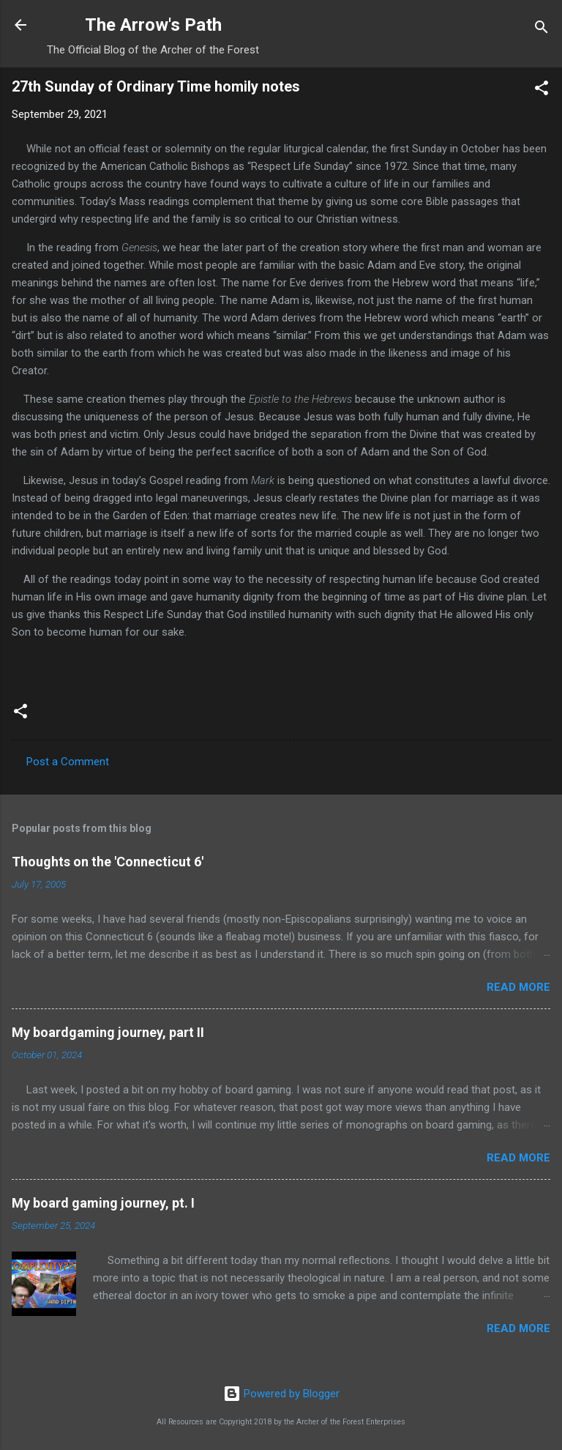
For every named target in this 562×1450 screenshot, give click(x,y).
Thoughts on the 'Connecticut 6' (107, 861)
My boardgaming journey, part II (108, 1032)
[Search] (541, 29)
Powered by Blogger (281, 1393)
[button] (541, 90)
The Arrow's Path (153, 25)
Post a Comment (67, 761)
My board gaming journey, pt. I (103, 1203)
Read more (518, 987)
